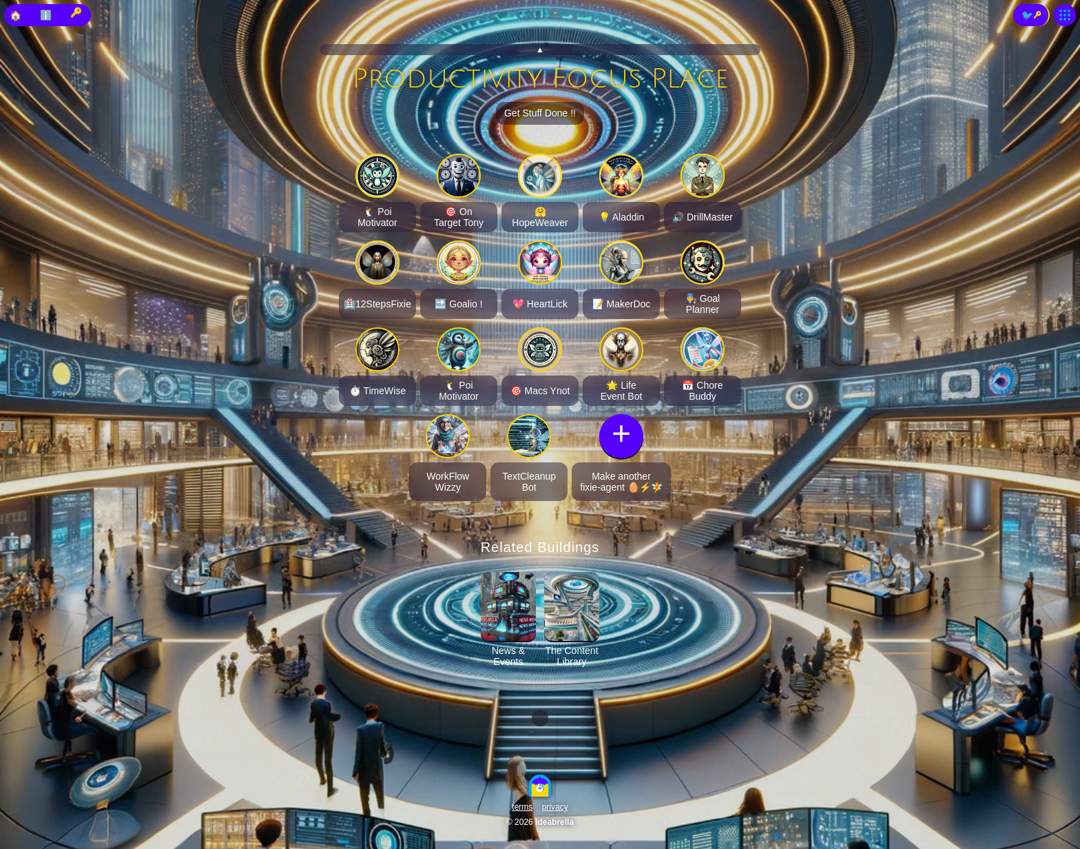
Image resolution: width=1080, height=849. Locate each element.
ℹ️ (46, 15)
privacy (555, 807)
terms (522, 807)
